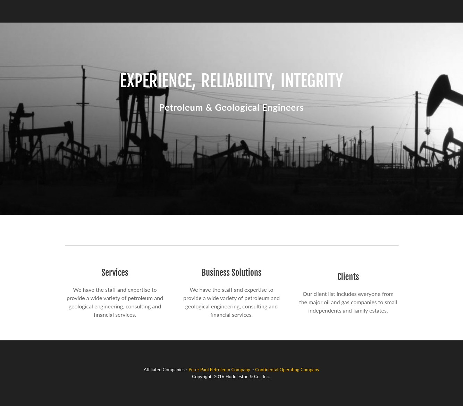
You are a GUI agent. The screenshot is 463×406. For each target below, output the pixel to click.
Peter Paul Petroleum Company (219, 369)
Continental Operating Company (287, 369)
